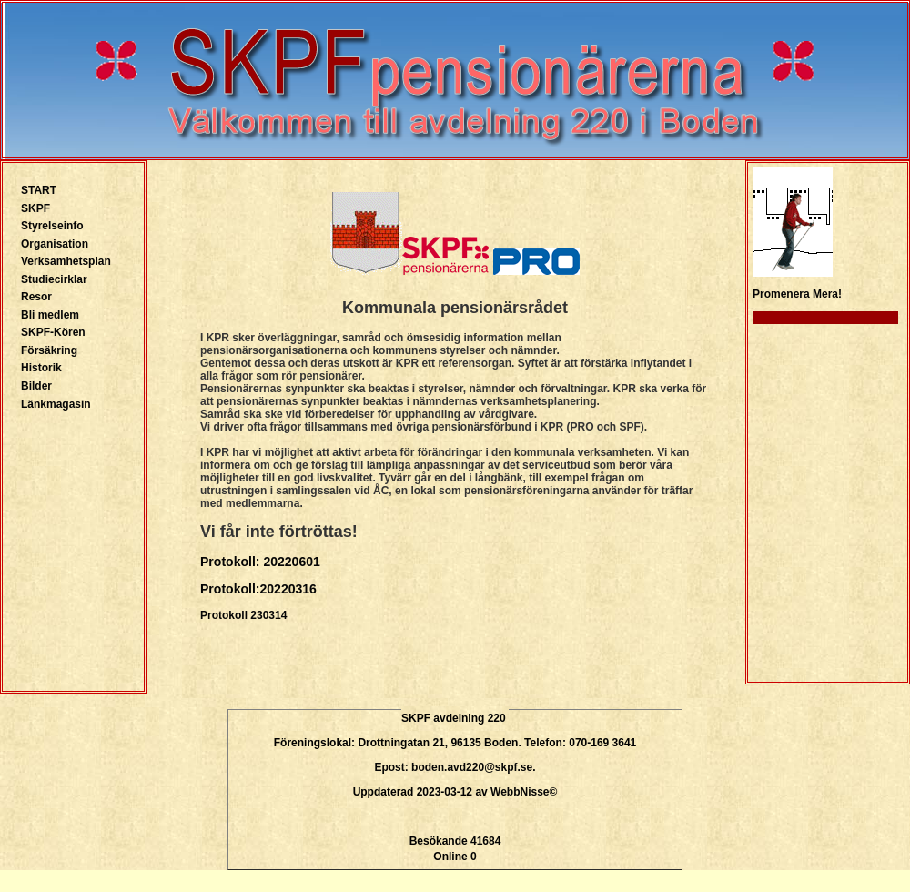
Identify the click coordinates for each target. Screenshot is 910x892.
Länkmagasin (56, 404)
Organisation (54, 244)
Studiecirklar (54, 279)
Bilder (36, 386)
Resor (36, 296)
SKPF (35, 208)
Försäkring (49, 350)
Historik (41, 367)
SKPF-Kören (53, 332)
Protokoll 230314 (243, 615)
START (38, 190)
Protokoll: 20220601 (260, 561)
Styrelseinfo (52, 225)
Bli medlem (50, 315)
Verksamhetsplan (66, 261)
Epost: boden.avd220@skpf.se (453, 767)
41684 (485, 841)
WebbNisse (519, 792)
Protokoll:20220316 (258, 589)
